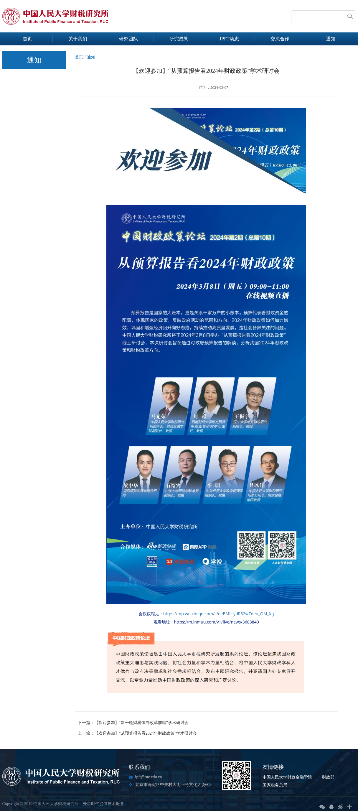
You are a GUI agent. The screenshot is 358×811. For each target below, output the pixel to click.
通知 (330, 38)
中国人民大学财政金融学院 (287, 777)
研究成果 (178, 38)
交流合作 (279, 38)
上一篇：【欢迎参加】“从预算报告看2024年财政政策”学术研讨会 (137, 733)
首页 (27, 38)
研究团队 (128, 38)
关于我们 (77, 38)
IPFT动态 (229, 38)
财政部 (328, 777)
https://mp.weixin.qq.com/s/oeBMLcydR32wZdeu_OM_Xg (218, 613)
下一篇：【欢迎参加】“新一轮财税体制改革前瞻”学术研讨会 (133, 722)
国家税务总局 (275, 785)
